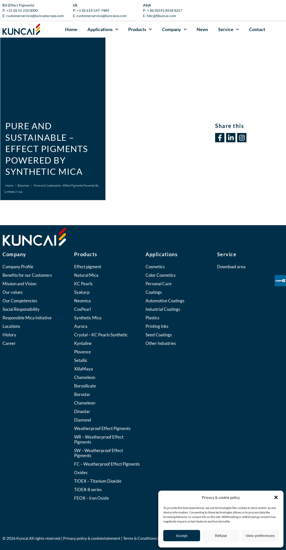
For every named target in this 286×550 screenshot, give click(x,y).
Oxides (80, 472)
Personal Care (159, 283)
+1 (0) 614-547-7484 (93, 10)
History (9, 334)
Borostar (82, 394)
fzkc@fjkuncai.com (161, 16)
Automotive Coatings (165, 300)
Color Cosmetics (161, 275)
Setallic (80, 360)
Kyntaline (83, 343)
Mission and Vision (19, 283)
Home (71, 29)
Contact (257, 29)
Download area (231, 266)
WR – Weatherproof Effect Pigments (98, 439)
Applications (102, 29)
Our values (13, 292)
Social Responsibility (21, 309)
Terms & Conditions (140, 538)
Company (174, 29)
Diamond (82, 420)
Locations (11, 326)
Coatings (154, 292)
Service (228, 29)
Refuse (221, 535)
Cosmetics (155, 266)
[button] (275, 497)
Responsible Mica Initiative (27, 317)
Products (140, 29)
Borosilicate (85, 385)
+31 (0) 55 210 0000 (22, 10)
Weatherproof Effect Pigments (102, 428)
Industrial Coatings (163, 309)
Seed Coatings (159, 334)
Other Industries (161, 343)
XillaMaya (83, 368)
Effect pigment (87, 266)
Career (9, 343)
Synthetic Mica (87, 317)
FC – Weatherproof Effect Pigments (107, 464)
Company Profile (18, 266)
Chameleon (84, 377)
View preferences (260, 535)
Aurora (80, 326)
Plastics (152, 317)
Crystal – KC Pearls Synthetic (101, 334)
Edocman (23, 185)
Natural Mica (86, 275)
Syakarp (81, 292)
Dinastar (82, 411)
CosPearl (82, 309)
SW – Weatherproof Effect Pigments (98, 453)
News (202, 29)
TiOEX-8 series (88, 489)
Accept (181, 535)
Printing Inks (157, 326)
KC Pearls (83, 283)
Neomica (82, 300)
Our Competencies (20, 300)
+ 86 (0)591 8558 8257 (164, 10)
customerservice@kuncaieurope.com (35, 16)
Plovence (82, 351)
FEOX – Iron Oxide (91, 498)
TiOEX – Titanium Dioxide (97, 481)
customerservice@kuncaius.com (102, 16)
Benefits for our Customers (27, 275)
